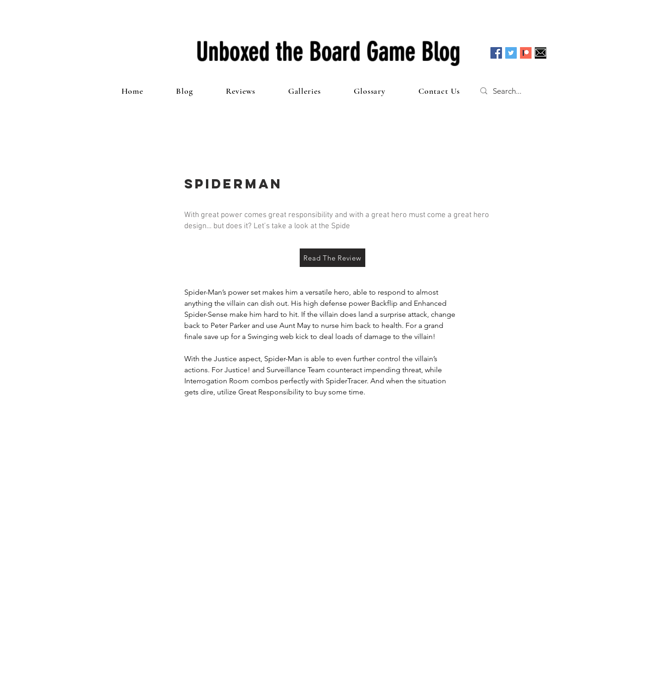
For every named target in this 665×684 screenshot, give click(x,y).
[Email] (540, 53)
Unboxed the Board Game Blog (328, 51)
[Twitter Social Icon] (511, 53)
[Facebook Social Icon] (496, 53)
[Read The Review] (332, 257)
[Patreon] (526, 53)
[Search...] (516, 91)
